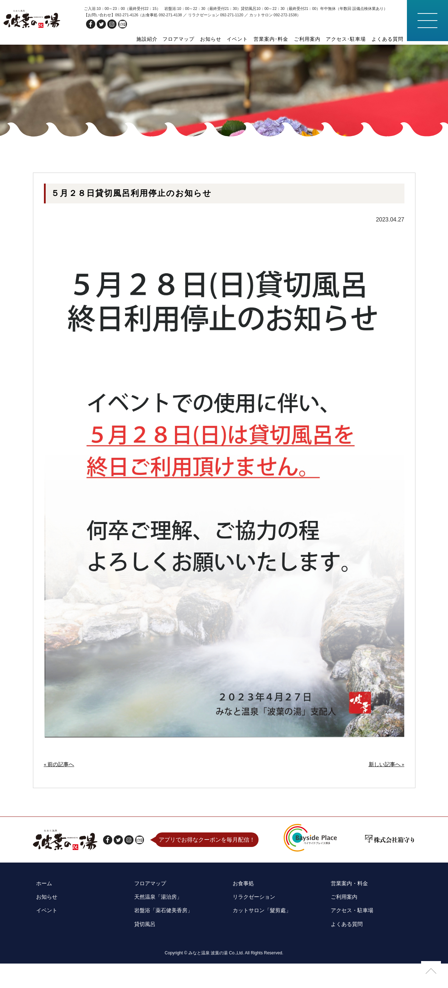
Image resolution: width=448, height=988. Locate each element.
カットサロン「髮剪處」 (260, 939)
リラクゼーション (252, 928)
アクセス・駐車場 (350, 939)
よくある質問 (388, 39)
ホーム (41, 917)
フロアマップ (187, 39)
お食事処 (240, 917)
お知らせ (217, 39)
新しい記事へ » (385, 799)
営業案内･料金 (275, 39)
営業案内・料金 (347, 917)
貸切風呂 (142, 950)
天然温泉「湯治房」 (156, 928)
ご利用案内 (310, 39)
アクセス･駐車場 (348, 39)
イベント (243, 39)
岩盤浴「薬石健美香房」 (162, 939)
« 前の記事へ (60, 799)
